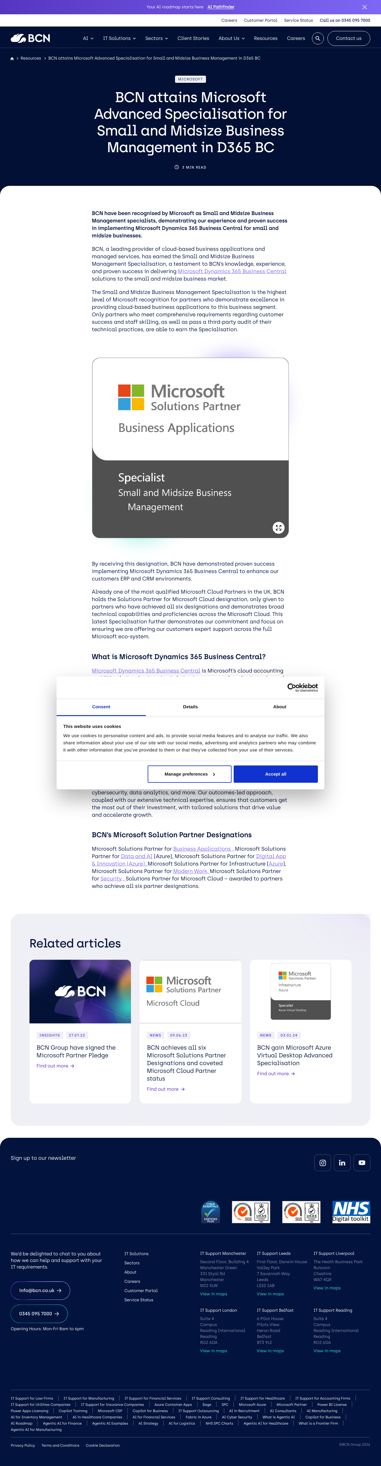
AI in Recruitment (244, 1411)
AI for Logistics (182, 1423)
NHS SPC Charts (219, 1423)
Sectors (156, 38)
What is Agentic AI (279, 1417)
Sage (206, 1405)
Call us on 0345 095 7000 (345, 20)
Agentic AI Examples (110, 1423)
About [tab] (279, 706)
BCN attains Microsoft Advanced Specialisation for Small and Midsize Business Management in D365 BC (154, 58)
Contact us (349, 38)
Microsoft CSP (110, 1411)
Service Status (298, 20)
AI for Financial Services (154, 1417)
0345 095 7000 (39, 1313)
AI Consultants (283, 1411)
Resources (266, 38)
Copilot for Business (150, 1411)
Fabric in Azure (198, 1417)
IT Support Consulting (211, 1398)
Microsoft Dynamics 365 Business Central (232, 271)
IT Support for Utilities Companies (40, 1405)
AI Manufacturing (322, 1411)
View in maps (213, 1294)
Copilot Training (73, 1411)
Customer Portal (260, 20)
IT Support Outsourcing (198, 1411)
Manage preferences (190, 773)
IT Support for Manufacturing (89, 1398)
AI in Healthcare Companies (97, 1417)
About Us (232, 38)
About (130, 1272)
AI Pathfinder (220, 7)
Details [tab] (190, 706)
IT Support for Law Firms (32, 1398)
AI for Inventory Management (36, 1417)
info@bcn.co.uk (40, 1290)
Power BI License (332, 1405)
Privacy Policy (23, 1445)
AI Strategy (148, 1423)
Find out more (56, 1066)
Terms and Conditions (60, 1445)
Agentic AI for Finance (62, 1423)
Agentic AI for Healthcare (265, 1423)
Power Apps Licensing (29, 1411)
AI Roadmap (21, 1423)
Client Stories (193, 38)
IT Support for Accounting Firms (322, 1398)
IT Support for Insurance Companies (112, 1405)
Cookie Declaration (103, 1445)
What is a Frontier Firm (318, 1423)
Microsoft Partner (292, 1405)
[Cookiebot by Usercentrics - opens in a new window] (292, 687)
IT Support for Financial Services (152, 1398)
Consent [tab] (101, 706)
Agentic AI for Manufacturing (36, 1430)
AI (88, 38)
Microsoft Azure (252, 1405)
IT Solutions (119, 38)
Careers (229, 20)
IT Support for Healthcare (263, 1398)
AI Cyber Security (237, 1417)
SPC (225, 1405)
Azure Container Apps (173, 1405)
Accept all (275, 773)
